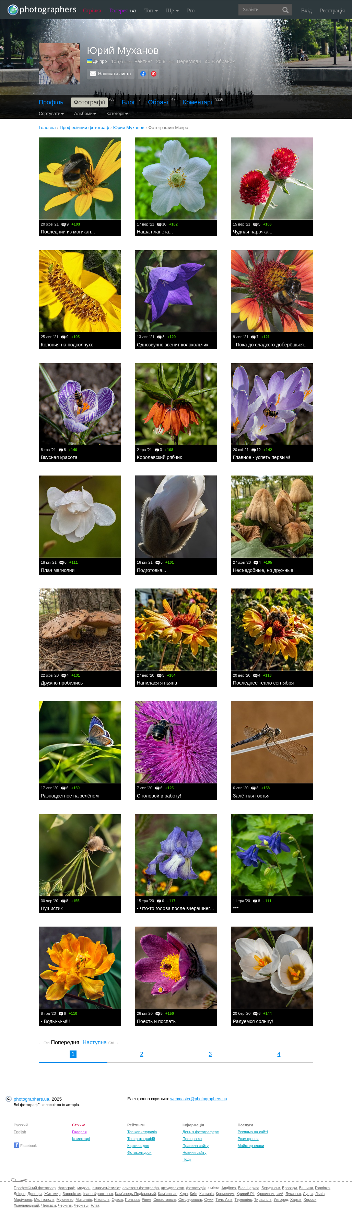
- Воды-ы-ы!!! (55, 1021)
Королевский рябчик (159, 457)
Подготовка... (151, 570)
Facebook (25, 1146)
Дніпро (100, 61)
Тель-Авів (223, 1199)
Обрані (158, 102)
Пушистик (51, 908)
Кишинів (206, 1194)
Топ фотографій (141, 1139)
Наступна (101, 1042)
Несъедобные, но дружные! (264, 570)
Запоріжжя (71, 1194)
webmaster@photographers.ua (199, 1098)
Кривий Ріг (246, 1194)
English (20, 1132)
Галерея (122, 10)
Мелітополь (44, 1199)
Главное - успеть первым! (261, 457)
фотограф (66, 1188)
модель (84, 1188)
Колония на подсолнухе (67, 344)
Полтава (132, 1199)
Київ (193, 1194)
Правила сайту (196, 1146)
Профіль (51, 102)
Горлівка (322, 1188)
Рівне (146, 1199)
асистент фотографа (140, 1188)
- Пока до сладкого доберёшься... (270, 344)
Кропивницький (270, 1194)
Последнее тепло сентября (263, 683)
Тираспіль (263, 1199)
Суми (208, 1199)
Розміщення (248, 1139)
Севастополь (164, 1199)
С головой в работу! (159, 796)
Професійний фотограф (35, 1188)
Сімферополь (190, 1199)
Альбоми (85, 113)
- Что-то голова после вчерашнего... (177, 908)
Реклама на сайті (253, 1132)
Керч (183, 1194)
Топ (151, 10)
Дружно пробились (62, 683)
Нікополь (101, 1199)
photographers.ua (31, 1099)
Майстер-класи (251, 1146)
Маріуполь (23, 1199)
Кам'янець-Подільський (135, 1194)
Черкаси (48, 1205)
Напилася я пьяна (157, 683)
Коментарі (197, 102)
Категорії (117, 113)
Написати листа (114, 73)
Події (187, 1159)
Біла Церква (248, 1188)
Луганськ (293, 1194)
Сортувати (51, 113)
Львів (320, 1194)
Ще (172, 10)
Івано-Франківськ (98, 1194)
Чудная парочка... (252, 231)
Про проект (192, 1139)
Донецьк (34, 1194)
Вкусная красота (59, 457)
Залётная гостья (251, 796)
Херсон (310, 1199)
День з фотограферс (201, 1132)
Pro (191, 10)
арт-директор (172, 1188)
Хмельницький (26, 1205)
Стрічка (92, 10)
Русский (21, 1125)
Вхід (306, 10)
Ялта (95, 1205)
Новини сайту (195, 1152)
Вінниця (306, 1188)
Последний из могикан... (68, 231)
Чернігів (65, 1205)
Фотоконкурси (139, 1152)
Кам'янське (168, 1194)
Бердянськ (270, 1188)
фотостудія (196, 1188)
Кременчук (225, 1194)
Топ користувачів (142, 1132)
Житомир (52, 1194)
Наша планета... (155, 231)
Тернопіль (243, 1199)
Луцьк (308, 1194)
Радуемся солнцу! (253, 1021)
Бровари (289, 1188)
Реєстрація (332, 10)
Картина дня (138, 1146)
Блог (128, 102)
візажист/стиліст (106, 1188)
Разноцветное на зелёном (70, 796)
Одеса (117, 1199)
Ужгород (281, 1199)
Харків (296, 1199)
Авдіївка (229, 1188)
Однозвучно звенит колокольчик (172, 344)
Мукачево (65, 1199)
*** (235, 908)
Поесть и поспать (156, 1021)
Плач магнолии (57, 570)
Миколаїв (83, 1199)
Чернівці (81, 1205)
